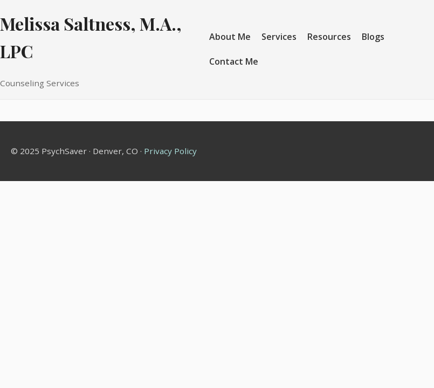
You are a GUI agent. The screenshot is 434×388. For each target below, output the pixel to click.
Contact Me (233, 61)
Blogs (373, 37)
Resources (329, 37)
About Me (230, 37)
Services (279, 37)
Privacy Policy (170, 151)
